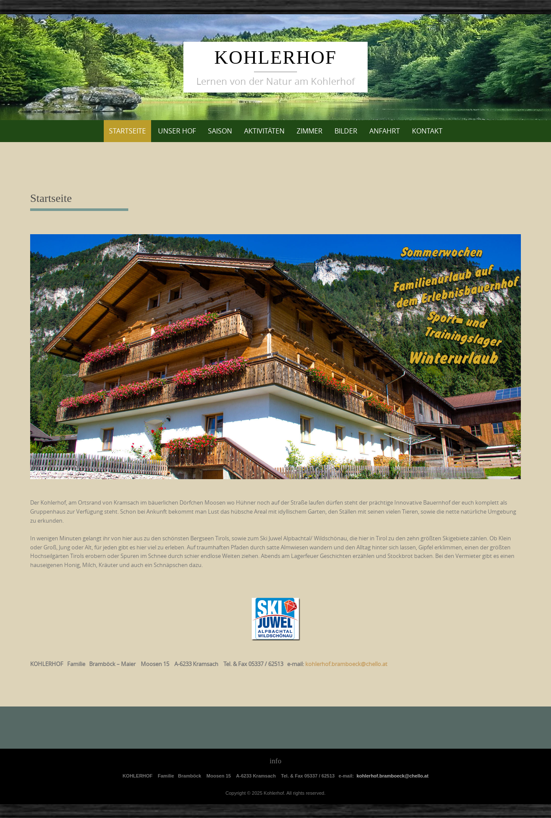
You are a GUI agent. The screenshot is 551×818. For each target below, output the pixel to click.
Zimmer (309, 131)
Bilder (345, 131)
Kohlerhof (275, 57)
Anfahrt (384, 131)
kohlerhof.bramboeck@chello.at (392, 775)
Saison (220, 131)
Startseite (127, 131)
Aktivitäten (264, 131)
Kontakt (427, 131)
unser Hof (177, 131)
